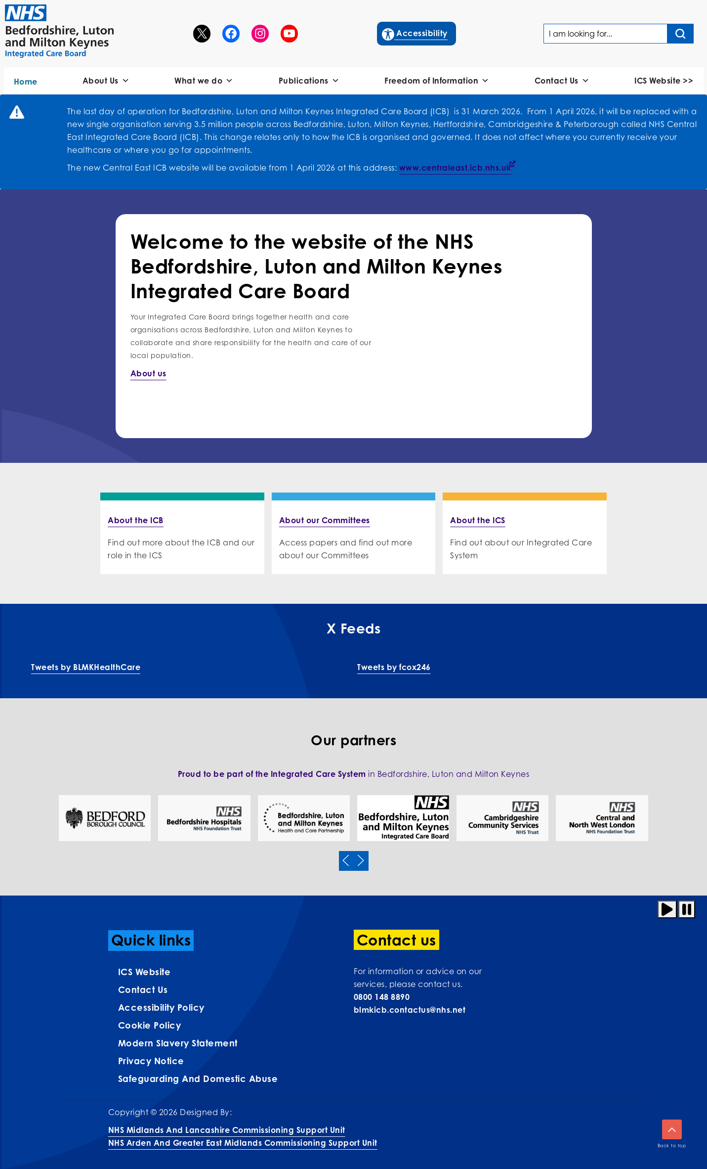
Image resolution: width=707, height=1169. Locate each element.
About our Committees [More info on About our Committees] (324, 520)
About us (148, 373)
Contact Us (562, 81)
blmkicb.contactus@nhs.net (410, 1010)
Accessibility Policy (161, 1007)
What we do (204, 81)
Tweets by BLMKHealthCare (85, 667)
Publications (309, 81)
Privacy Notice (151, 1060)
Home (26, 82)
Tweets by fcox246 (394, 667)
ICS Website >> (663, 81)
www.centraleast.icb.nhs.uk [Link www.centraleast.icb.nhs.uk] (455, 168)
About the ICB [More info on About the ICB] (136, 520)
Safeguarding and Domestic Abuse (198, 1078)
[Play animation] (667, 909)
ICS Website (144, 971)
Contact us (143, 989)
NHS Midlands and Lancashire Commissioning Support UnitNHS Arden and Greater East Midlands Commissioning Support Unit (242, 1136)
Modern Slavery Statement (178, 1042)
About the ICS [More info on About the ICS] (477, 520)
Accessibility (415, 32)
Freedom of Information (437, 81)
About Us (106, 81)
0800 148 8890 (382, 997)
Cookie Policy (149, 1025)
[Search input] (680, 34)
